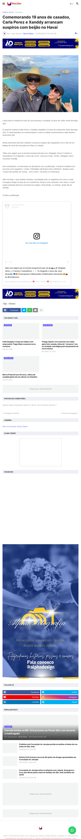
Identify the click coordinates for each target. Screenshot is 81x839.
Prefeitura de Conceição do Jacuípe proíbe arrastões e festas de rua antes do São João (48, 745)
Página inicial (8, 12)
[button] (3, 4)
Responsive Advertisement (40, 389)
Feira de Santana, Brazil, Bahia (15, 426)
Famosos (19, 12)
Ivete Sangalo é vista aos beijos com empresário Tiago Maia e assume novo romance (19, 344)
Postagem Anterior (11, 413)
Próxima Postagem (69, 413)
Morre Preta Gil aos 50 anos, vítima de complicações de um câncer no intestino (20, 376)
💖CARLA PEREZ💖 (40, 282)
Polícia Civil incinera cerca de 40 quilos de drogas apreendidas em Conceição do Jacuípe (47, 758)
